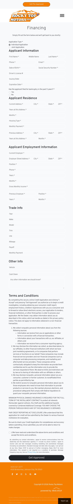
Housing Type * (15, 121)
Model (11, 225)
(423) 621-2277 (16, 467)
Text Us (64, 501)
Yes (12, 92)
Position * (13, 164)
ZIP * (60, 104)
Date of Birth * (14, 68)
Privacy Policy (32, 452)
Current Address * (16, 104)
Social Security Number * (48, 68)
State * (51, 104)
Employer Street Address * (19, 159)
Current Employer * (16, 153)
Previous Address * (16, 133)
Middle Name (34, 57)
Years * (12, 175)
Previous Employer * (17, 194)
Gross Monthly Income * (18, 187)
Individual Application (19, 45)
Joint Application (17, 47)
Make (11, 219)
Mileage (12, 242)
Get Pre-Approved (36, 4)
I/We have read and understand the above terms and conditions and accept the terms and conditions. (37, 433)
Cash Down (13, 274)
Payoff (11, 247)
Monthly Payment (16, 253)
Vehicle (12, 267)
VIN (10, 236)
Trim (11, 231)
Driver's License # (16, 73)
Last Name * (53, 57)
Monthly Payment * (16, 126)
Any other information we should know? (25, 280)
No (12, 95)
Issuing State (14, 79)
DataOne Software (44, 497)
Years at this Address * (17, 110)
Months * (12, 115)
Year (11, 214)
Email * (41, 62)
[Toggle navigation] (62, 15)
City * (36, 104)
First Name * (14, 57)
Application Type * (16, 42)
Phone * (12, 62)
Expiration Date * (15, 85)
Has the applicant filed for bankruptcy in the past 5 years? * (31, 89)
